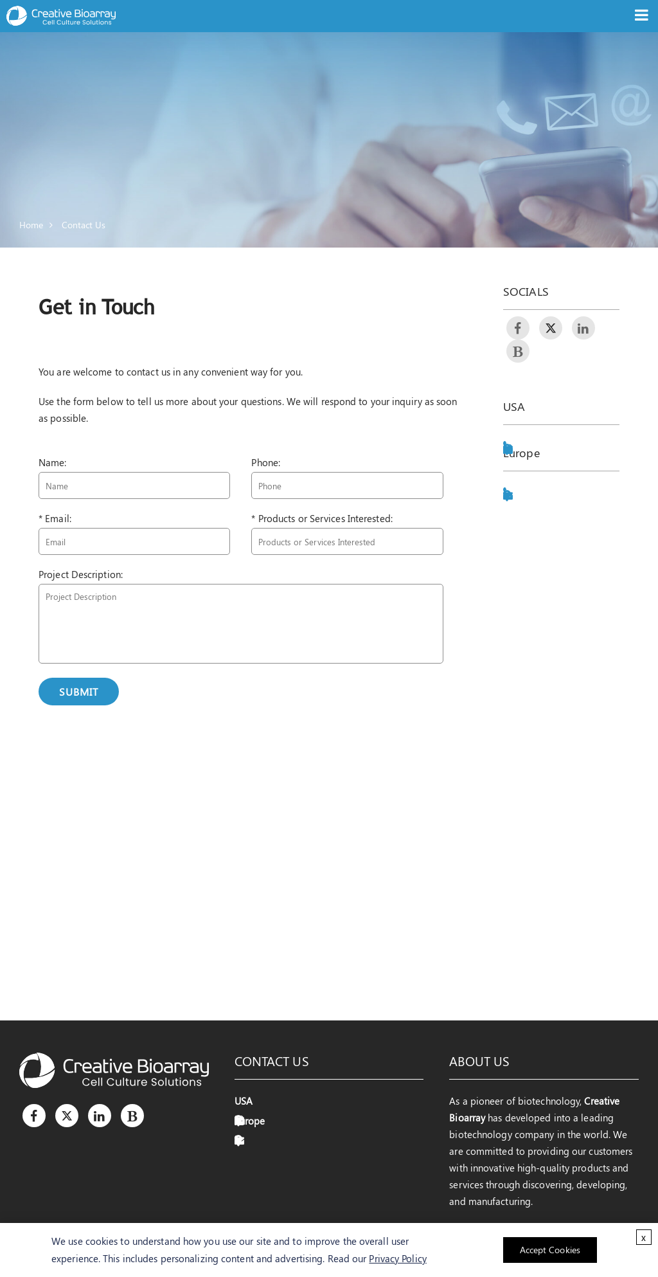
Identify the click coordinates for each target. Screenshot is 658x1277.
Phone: (265, 462)
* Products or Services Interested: (321, 518)
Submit (78, 691)
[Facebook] (34, 1115)
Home (31, 225)
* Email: (55, 518)
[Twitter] (66, 1115)
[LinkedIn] (99, 1115)
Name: (53, 462)
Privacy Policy (397, 1258)
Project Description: (81, 574)
